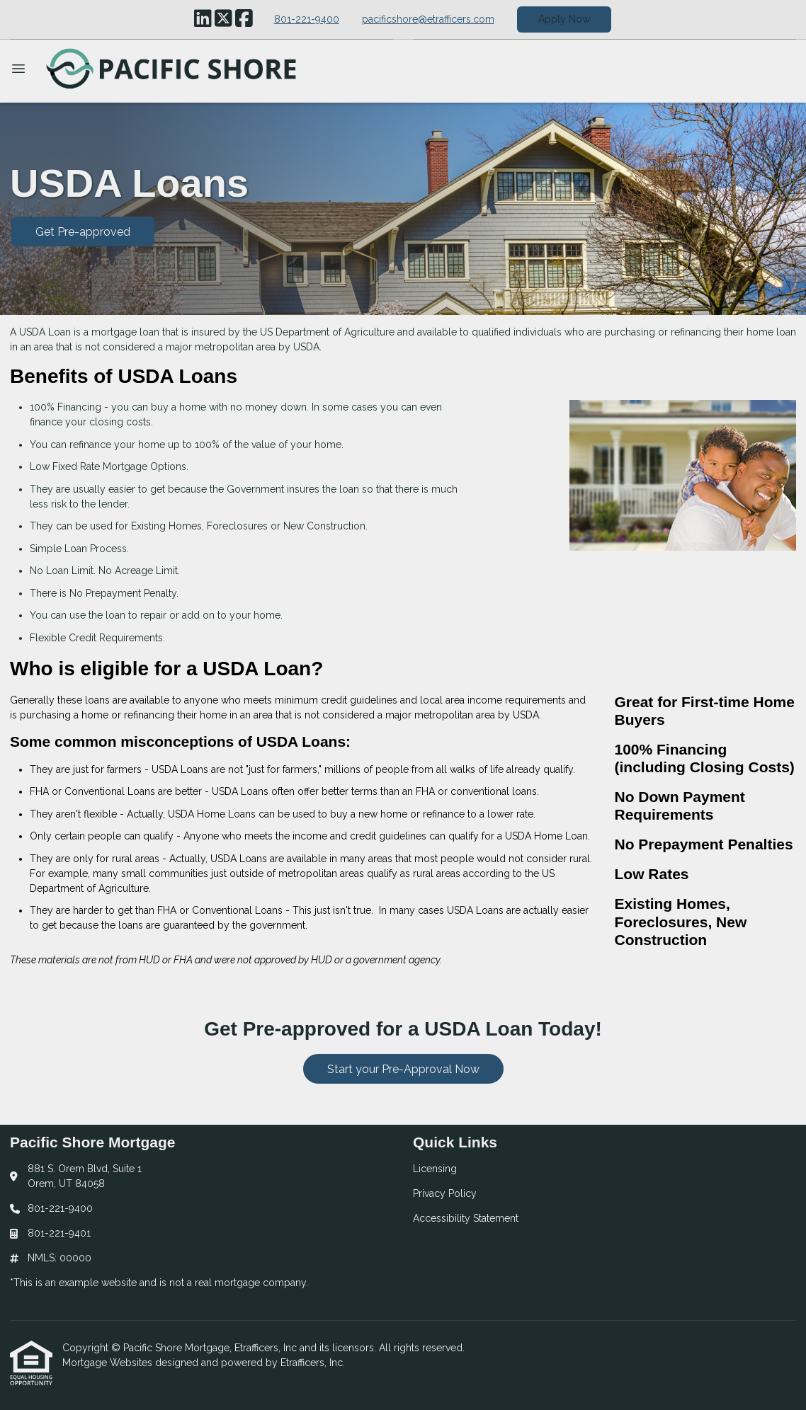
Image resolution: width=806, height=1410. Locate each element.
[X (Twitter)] (223, 19)
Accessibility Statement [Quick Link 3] (465, 1218)
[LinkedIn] (203, 19)
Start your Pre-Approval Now (403, 1069)
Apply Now (564, 19)
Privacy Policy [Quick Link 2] (445, 1193)
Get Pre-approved (82, 232)
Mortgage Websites (108, 1362)
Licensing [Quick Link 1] (435, 1168)
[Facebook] (244, 19)
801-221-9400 (306, 19)
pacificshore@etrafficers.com (428, 19)
